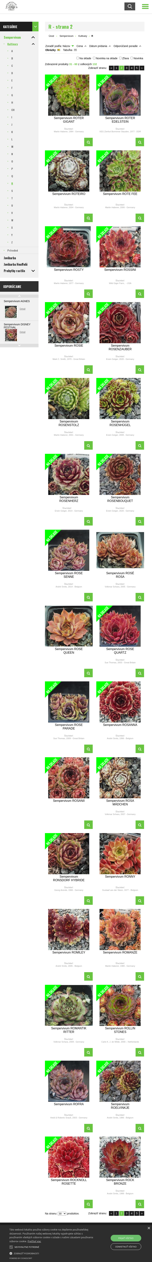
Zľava (125, 58)
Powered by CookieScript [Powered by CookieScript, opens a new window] (20, 1258)
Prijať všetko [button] (126, 1238)
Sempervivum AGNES (17, 301)
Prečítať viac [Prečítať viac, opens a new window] (34, 1241)
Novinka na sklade (106, 58)
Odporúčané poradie (126, 46)
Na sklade (85, 58)
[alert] (76, 1243)
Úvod (51, 36)
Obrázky (50, 50)
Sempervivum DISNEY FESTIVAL (17, 326)
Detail (22, 309)
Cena (79, 46)
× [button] (148, 1228)
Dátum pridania (98, 46)
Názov (66, 46)
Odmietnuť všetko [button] (126, 1246)
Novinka (138, 58)
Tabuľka (67, 50)
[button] (11, 1247)
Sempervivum (66, 36)
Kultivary (82, 36)
